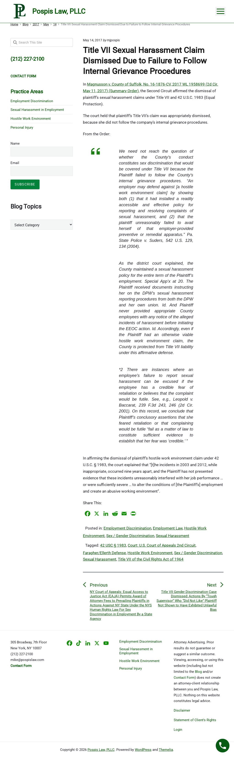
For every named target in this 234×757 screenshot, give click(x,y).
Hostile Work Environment (150, 553)
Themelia (166, 750)
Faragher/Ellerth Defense (104, 553)
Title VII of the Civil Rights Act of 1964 (150, 559)
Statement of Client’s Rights (195, 720)
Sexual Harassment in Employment (37, 110)
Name (15, 143)
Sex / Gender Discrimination (130, 535)
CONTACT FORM (23, 76)
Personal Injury (22, 127)
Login (178, 730)
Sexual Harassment (172, 535)
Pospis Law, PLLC (101, 750)
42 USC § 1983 (113, 545)
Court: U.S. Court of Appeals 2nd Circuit (162, 545)
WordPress (143, 750)
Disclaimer (182, 710)
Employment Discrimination (127, 528)
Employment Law (168, 528)
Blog (198, 672)
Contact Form (184, 678)
